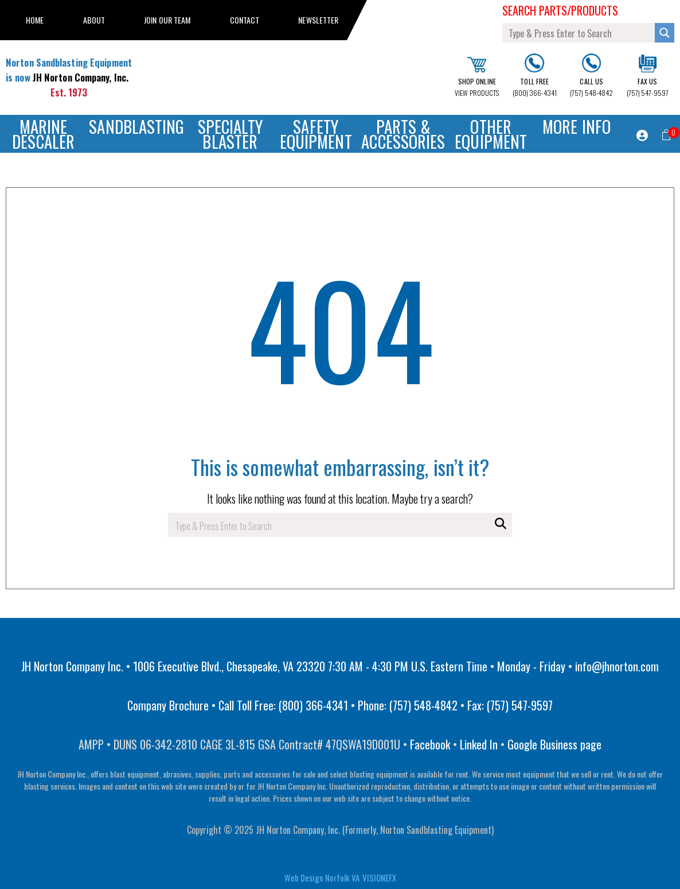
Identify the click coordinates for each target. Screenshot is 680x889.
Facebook (430, 744)
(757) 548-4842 (591, 75)
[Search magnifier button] (664, 32)
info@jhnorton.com (617, 666)
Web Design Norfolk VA (321, 877)
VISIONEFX (379, 877)
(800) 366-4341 (535, 75)
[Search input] (579, 32)
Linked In (479, 744)
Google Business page (554, 744)
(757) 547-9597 (648, 76)
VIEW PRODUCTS (477, 77)
